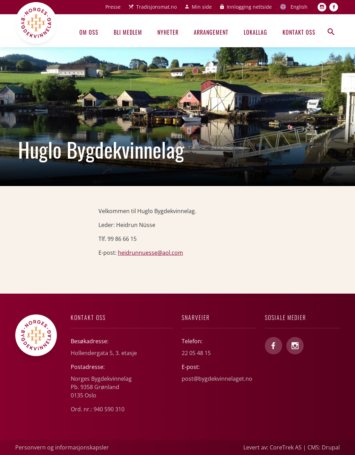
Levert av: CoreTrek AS (272, 447)
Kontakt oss (299, 32)
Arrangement (211, 32)
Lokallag (255, 32)
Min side (202, 6)
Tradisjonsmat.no (156, 6)
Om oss (88, 32)
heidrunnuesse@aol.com (150, 252)
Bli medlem (128, 32)
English (299, 6)
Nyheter (168, 32)
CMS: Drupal (324, 447)
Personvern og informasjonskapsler (62, 447)
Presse (113, 6)
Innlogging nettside (249, 6)
